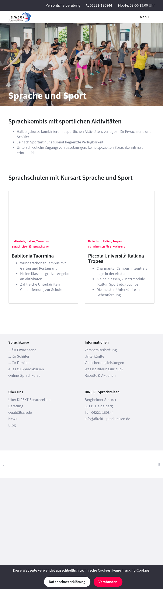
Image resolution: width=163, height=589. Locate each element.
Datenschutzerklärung (67, 581)
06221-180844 (101, 5)
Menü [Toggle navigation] (147, 16)
